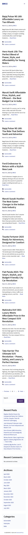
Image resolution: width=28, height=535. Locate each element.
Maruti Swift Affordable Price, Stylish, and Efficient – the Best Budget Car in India (14, 97)
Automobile (7, 42)
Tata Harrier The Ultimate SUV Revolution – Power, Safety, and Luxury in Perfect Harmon (13, 356)
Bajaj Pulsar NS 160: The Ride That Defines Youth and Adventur (13, 131)
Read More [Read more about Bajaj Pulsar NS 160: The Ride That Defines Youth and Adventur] (13, 150)
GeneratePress (20, 532)
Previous (5, 391)
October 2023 (8, 500)
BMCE (5, 3)
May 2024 (6, 485)
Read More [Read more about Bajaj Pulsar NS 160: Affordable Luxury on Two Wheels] (13, 38)
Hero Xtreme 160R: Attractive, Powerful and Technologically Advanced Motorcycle (13, 432)
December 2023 (8, 494)
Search (6, 398)
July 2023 (6, 508)
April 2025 (6, 474)
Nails (5, 526)
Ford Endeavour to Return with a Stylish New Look (12, 166)
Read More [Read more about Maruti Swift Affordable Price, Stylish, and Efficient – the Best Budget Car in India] (14, 115)
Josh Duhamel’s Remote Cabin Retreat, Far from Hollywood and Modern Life (14, 425)
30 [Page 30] (19, 391)
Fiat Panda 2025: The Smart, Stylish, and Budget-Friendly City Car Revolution (12, 276)
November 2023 (8, 497)
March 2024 (7, 488)
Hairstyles (7, 523)
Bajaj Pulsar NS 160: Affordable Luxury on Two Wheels (12, 19)
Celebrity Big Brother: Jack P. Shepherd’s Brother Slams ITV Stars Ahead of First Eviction (13, 447)
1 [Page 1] (10, 391)
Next (22, 391)
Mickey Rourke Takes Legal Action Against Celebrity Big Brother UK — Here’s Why (14, 440)
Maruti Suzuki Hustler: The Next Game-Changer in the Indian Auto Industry (13, 203)
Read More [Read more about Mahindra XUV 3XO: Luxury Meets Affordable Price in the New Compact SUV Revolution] (7, 337)
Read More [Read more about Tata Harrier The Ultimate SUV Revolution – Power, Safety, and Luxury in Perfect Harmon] (12, 378)
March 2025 (7, 477)
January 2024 (7, 491)
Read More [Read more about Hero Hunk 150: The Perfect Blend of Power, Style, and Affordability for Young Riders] (13, 79)
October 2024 (8, 480)
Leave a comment (9, 44)
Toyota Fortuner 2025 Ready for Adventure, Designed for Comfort (13, 239)
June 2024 (7, 483)
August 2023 (7, 505)
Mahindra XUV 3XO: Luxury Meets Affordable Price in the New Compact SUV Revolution (13, 315)
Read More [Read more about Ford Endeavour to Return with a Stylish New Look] (5, 185)
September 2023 (9, 502)
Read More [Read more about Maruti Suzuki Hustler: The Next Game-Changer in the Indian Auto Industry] (22, 223)
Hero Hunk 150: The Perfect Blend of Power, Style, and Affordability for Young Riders (13, 57)
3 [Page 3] (14, 391)
